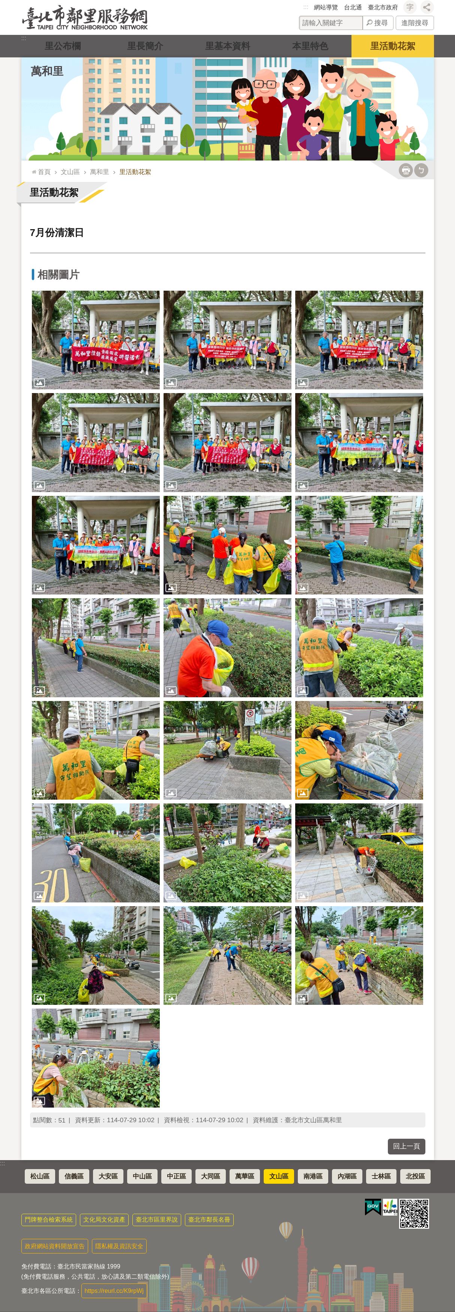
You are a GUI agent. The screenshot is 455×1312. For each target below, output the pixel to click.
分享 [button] (427, 7)
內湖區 (347, 1176)
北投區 (415, 1176)
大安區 (108, 1176)
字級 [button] (410, 7)
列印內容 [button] (406, 170)
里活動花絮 (392, 46)
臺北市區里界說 (157, 1219)
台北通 (353, 7)
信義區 (74, 1176)
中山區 (142, 1176)
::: (305, 7)
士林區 (381, 1176)
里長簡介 (145, 46)
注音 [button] (421, 170)
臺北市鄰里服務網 (85, 17)
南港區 (313, 1176)
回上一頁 (406, 1146)
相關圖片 (59, 275)
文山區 (70, 172)
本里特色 (310, 46)
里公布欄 (63, 46)
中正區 (176, 1176)
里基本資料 (227, 46)
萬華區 (244, 1176)
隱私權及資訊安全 (119, 1246)
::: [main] (32, 168)
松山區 (40, 1176)
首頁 (44, 172)
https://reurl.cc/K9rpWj (114, 1291)
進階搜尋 (414, 23)
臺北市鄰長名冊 (209, 1219)
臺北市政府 (383, 7)
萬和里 (47, 71)
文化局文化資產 (104, 1219)
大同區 (210, 1176)
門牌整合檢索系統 (49, 1219)
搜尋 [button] (381, 23)
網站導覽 (326, 7)
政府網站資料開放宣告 (55, 1246)
